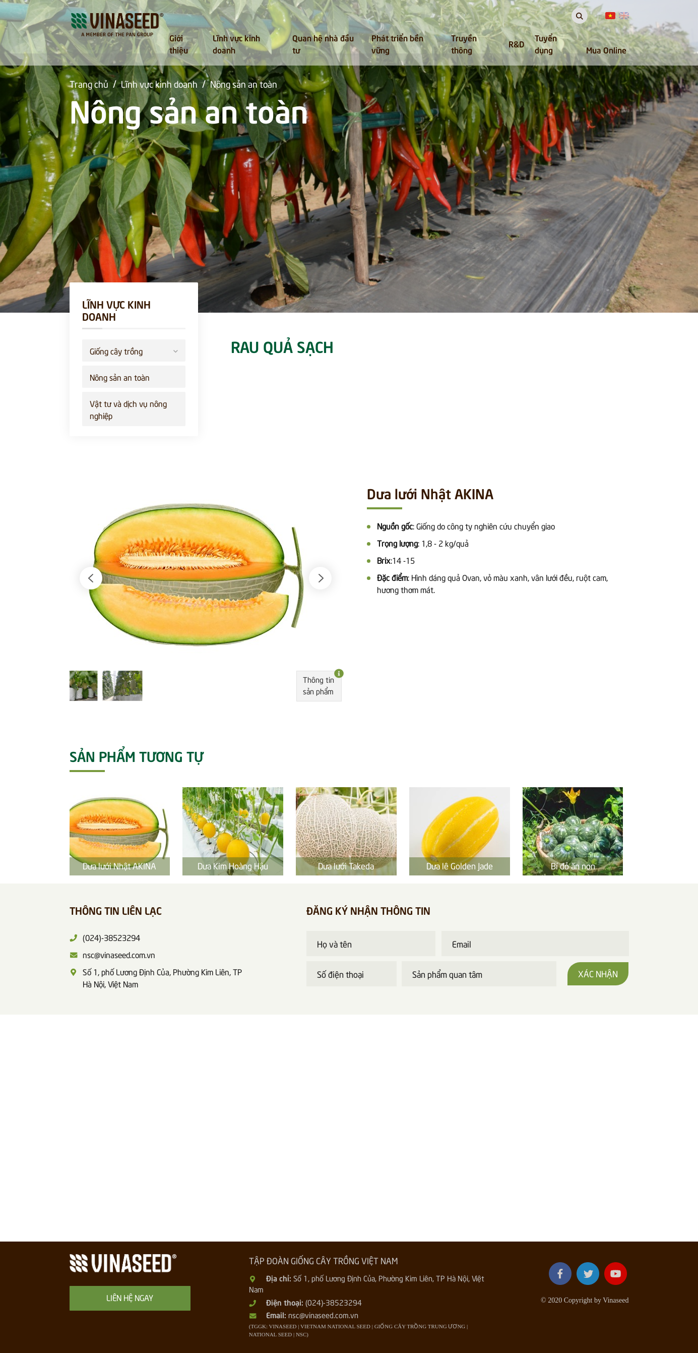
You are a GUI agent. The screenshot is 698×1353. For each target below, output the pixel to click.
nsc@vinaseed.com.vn (323, 1315)
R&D (516, 43)
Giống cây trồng (134, 349)
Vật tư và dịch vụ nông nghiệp (128, 409)
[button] (91, 578)
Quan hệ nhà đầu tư (323, 43)
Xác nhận (598, 973)
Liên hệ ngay (129, 1297)
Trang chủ (89, 83)
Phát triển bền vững (397, 43)
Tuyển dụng (546, 43)
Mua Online (606, 49)
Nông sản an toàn (243, 83)
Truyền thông (464, 43)
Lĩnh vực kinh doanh (236, 43)
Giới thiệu (178, 43)
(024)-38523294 (333, 1302)
